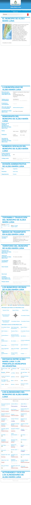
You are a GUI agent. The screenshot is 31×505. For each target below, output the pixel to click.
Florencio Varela (24, 383)
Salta (22, 380)
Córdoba (23, 369)
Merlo (12, 380)
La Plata (13, 373)
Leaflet (10, 305)
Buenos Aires (4, 368)
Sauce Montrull (24, 344)
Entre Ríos (15, 171)
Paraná (14, 174)
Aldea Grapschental (4, 340)
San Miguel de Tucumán (4, 380)
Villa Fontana (4, 331)
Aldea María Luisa (15, 7)
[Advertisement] (15, 65)
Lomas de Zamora (5, 376)
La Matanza (13, 368)
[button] (3, 293)
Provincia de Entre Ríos (5, 10)
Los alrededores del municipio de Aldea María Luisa (15, 394)
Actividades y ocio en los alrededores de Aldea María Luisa (13, 474)
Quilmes (13, 376)
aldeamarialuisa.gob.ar (18, 107)
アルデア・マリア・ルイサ (5, 226)
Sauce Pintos (15, 310)
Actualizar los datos (6, 42)
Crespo (22, 353)
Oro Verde (13, 341)
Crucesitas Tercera (25, 331)
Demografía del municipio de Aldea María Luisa (15, 118)
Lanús (2, 384)
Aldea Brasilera (24, 348)
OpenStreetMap (21, 305)
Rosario (3, 372)
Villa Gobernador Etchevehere (6, 315)
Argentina (15, 168)
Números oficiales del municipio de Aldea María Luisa (15, 148)
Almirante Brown (24, 376)
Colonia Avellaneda (25, 340)
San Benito (23, 336)
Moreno (13, 384)
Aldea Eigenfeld (5, 348)
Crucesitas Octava (25, 315)
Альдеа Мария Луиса (14, 226)
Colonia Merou (4, 335)
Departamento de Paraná (16, 10)
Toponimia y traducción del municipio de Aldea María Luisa (14, 219)
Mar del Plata (24, 372)
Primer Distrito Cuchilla (14, 353)
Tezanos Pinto (6, 310)
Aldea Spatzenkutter (4, 353)
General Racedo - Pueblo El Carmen (15, 335)
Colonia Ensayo (14, 344)
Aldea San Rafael (15, 348)
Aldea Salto (4, 345)
